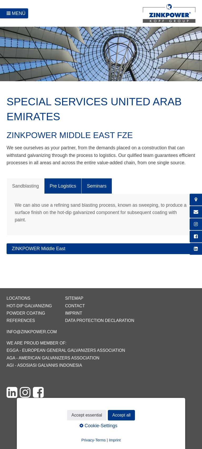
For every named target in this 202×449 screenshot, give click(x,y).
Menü (19, 13)
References (21, 320)
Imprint (73, 313)
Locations (18, 298)
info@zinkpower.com (32, 332)
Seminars (96, 186)
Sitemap (74, 298)
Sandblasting (25, 186)
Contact (75, 306)
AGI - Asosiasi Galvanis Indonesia (44, 365)
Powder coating (26, 313)
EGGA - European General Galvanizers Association (66, 350)
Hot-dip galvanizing (29, 306)
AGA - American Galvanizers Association (53, 358)
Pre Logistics (63, 186)
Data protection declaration (99, 320)
